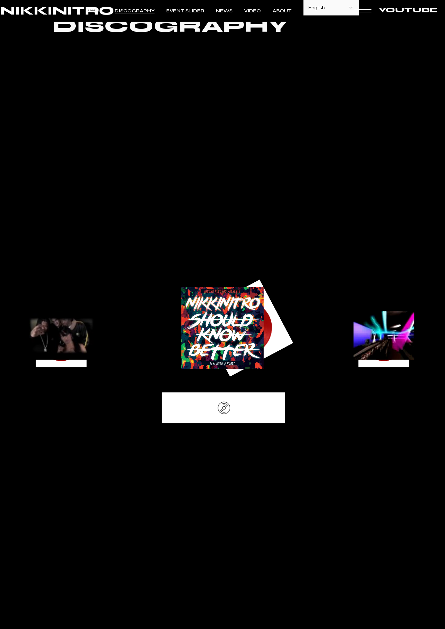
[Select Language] (331, 7)
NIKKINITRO (57, 11)
